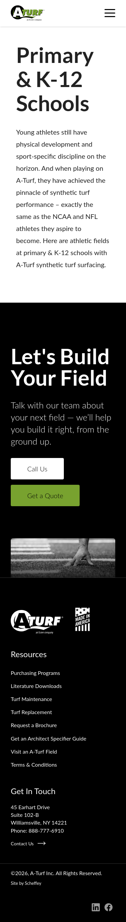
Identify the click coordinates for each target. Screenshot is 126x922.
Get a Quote (45, 495)
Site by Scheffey (26, 883)
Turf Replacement (31, 712)
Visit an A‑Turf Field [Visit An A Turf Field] (34, 751)
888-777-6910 (46, 830)
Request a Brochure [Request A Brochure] (34, 725)
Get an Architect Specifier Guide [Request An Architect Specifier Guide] (48, 738)
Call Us (37, 469)
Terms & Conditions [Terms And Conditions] (34, 764)
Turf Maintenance (31, 699)
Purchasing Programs (35, 673)
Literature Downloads (36, 686)
